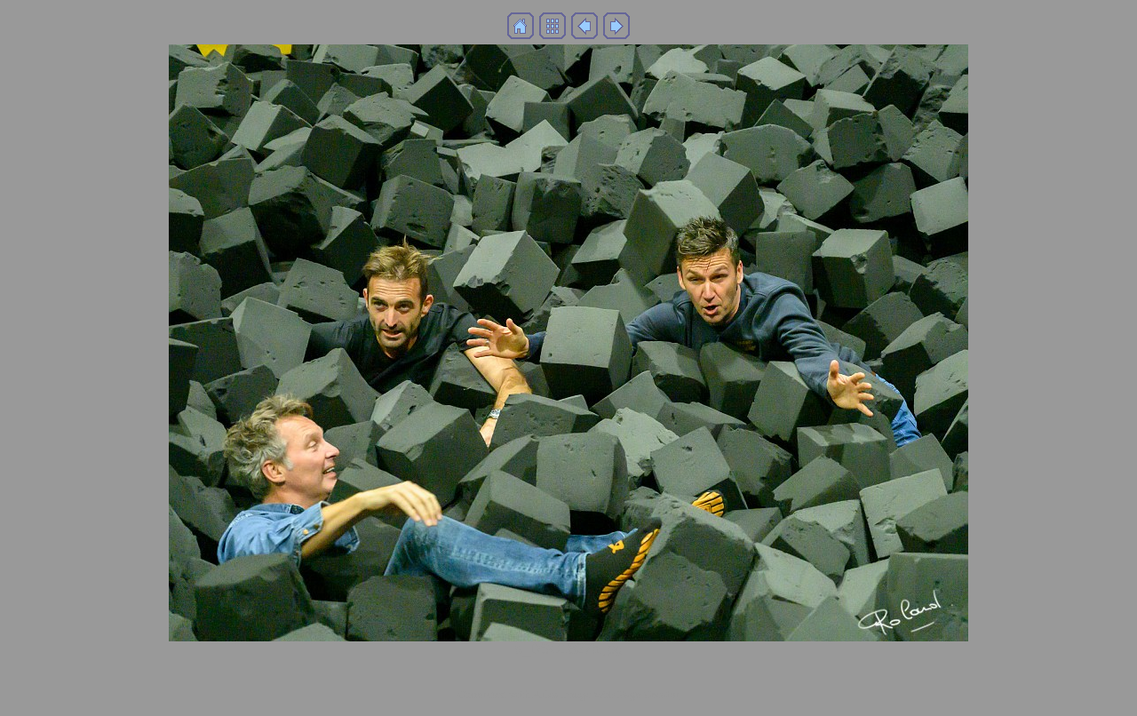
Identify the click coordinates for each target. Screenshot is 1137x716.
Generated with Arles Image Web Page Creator (568, 694)
